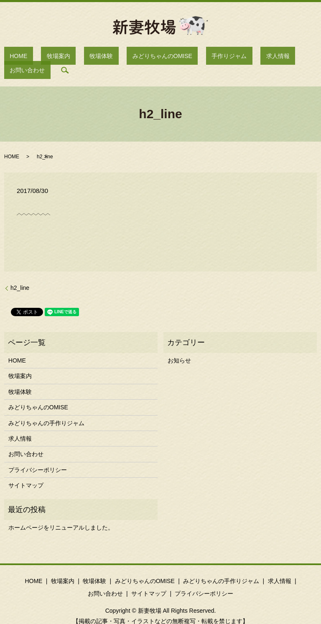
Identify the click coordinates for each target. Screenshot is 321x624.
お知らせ (179, 347)
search (298, 57)
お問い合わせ (266, 57)
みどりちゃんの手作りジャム (46, 410)
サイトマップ (25, 472)
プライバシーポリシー (37, 457)
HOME (25, 57)
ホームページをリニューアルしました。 (61, 514)
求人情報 (228, 57)
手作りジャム (191, 57)
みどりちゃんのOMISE (136, 57)
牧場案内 (54, 57)
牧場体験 (85, 57)
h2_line (19, 275)
